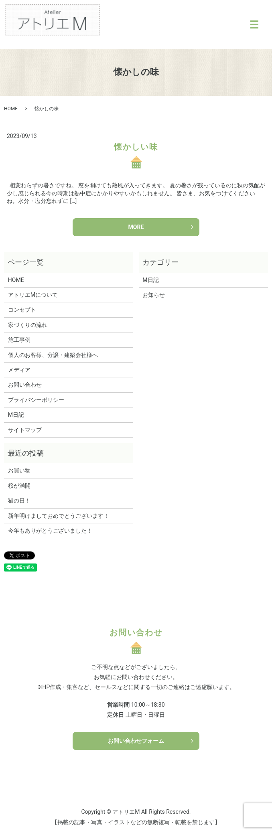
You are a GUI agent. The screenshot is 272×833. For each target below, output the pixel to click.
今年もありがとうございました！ (50, 530)
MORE (136, 227)
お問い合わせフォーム (136, 741)
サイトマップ (25, 430)
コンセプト (22, 309)
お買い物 (19, 470)
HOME (11, 108)
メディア (19, 370)
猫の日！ (19, 500)
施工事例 (19, 339)
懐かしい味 (136, 147)
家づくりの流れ (27, 325)
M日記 (16, 414)
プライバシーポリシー (36, 400)
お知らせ (153, 295)
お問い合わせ (25, 384)
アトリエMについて (33, 295)
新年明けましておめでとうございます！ (58, 516)
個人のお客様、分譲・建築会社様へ (53, 355)
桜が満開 (19, 485)
